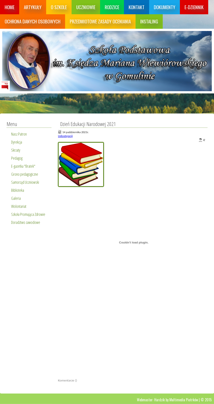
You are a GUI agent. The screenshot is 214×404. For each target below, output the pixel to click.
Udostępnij (65, 136)
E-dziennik (194, 7)
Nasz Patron (19, 134)
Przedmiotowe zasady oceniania (100, 21)
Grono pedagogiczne (24, 174)
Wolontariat (18, 206)
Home (9, 7)
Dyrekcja (16, 142)
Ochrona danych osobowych (32, 21)
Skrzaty (15, 150)
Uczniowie (85, 7)
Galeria (16, 198)
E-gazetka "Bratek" (23, 166)
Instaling (149, 21)
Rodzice (112, 7)
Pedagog (17, 158)
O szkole (59, 7)
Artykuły (32, 7)
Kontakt (136, 7)
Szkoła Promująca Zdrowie (28, 214)
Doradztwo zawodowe (25, 222)
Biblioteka (17, 190)
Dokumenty (164, 7)
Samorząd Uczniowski (25, 182)
